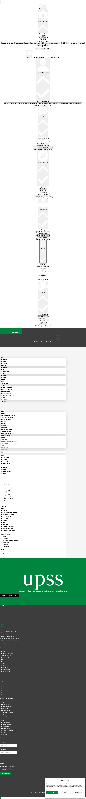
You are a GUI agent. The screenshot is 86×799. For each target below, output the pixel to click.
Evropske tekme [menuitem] (5, 391)
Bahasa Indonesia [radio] (49, 43)
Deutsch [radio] (21, 43)
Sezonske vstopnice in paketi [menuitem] (9, 441)
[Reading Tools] (43, 214)
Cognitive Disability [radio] (54, 103)
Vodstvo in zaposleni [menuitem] (7, 417)
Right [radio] (44, 39)
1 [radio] (40, 36)
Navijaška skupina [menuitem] (6, 429)
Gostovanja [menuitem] (4, 443)
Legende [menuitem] (3, 423)
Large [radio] (48, 232)
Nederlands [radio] (73, 43)
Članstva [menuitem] (3, 445)
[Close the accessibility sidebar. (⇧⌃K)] (41, 7)
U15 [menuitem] (2, 381)
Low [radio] (43, 316)
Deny (65, 792)
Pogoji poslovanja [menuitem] (5, 671)
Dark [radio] (43, 320)
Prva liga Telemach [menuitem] (6, 387)
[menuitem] (4, 409)
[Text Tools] (43, 251)
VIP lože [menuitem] (3, 401)
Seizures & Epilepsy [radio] (66, 103)
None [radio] (5, 103)
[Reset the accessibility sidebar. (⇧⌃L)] (45, 7)
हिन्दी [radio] (42, 43)
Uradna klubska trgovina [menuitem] (8, 415)
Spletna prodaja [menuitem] (5, 435)
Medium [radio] (43, 144)
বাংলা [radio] (12, 43)
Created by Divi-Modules (43, 326)
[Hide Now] (29, 54)
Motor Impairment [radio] (42, 103)
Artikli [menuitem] (3, 437)
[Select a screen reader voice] (43, 148)
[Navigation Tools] (43, 168)
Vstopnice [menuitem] (4, 439)
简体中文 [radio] (46, 45)
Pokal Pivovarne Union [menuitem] (7, 389)
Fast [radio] (47, 144)
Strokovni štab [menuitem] (5, 371)
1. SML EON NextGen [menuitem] (7, 395)
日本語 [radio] (63, 43)
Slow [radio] (38, 144)
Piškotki (60, 795)
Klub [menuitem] (2, 411)
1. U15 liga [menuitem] (4, 399)
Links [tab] (50, 196)
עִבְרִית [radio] (38, 43)
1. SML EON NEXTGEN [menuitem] (7, 712)
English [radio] (4, 43)
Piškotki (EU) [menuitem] (4, 667)
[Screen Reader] (43, 121)
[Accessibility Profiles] (43, 79)
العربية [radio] (8, 43)
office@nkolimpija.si (38, 341)
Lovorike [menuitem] (3, 421)
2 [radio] (41, 36)
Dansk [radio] (17, 43)
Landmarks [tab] (44, 196)
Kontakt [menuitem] (3, 413)
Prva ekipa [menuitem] (4, 359)
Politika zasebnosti (66, 795)
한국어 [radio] (67, 43)
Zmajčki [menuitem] (3, 361)
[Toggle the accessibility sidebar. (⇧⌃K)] (0, 2)
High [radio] (47, 316)
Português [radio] (81, 43)
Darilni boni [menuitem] (4, 447)
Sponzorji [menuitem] (4, 427)
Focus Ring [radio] (43, 192)
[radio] (42, 140)
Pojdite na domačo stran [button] (8, 596)
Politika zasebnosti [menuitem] (5, 669)
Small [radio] (38, 232)
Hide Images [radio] (43, 324)
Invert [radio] (39, 320)
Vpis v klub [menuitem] (4, 383)
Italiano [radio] (57, 43)
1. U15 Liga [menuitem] (4, 716)
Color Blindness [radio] (19, 103)
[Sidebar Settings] (43, 21)
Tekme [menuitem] (3, 373)
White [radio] (45, 188)
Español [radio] (27, 43)
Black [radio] (41, 188)
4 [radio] (44, 36)
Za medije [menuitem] (4, 363)
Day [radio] (45, 49)
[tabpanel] (43, 198)
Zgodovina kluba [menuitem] (6, 419)
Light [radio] (47, 320)
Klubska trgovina (15, 332)
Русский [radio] (40, 45)
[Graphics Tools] (43, 298)
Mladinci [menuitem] (3, 377)
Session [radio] (41, 49)
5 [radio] (45, 36)
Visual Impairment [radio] (30, 103)
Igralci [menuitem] (3, 369)
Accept (52, 792)
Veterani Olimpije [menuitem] (6, 431)
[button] (83, 780)
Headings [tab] (37, 196)
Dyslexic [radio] (46, 266)
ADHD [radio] (80, 103)
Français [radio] (33, 43)
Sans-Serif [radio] (40, 266)
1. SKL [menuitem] (3, 397)
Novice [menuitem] (3, 357)
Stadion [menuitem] (3, 425)
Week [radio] (49, 49)
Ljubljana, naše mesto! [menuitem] (7, 433)
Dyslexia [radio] (75, 103)
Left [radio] (41, 39)
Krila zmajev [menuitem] (5, 449)
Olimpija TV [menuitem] (4, 365)
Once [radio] (36, 49)
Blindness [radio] (11, 103)
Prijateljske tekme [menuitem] (6, 393)
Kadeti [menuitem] (3, 379)
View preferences (78, 792)
